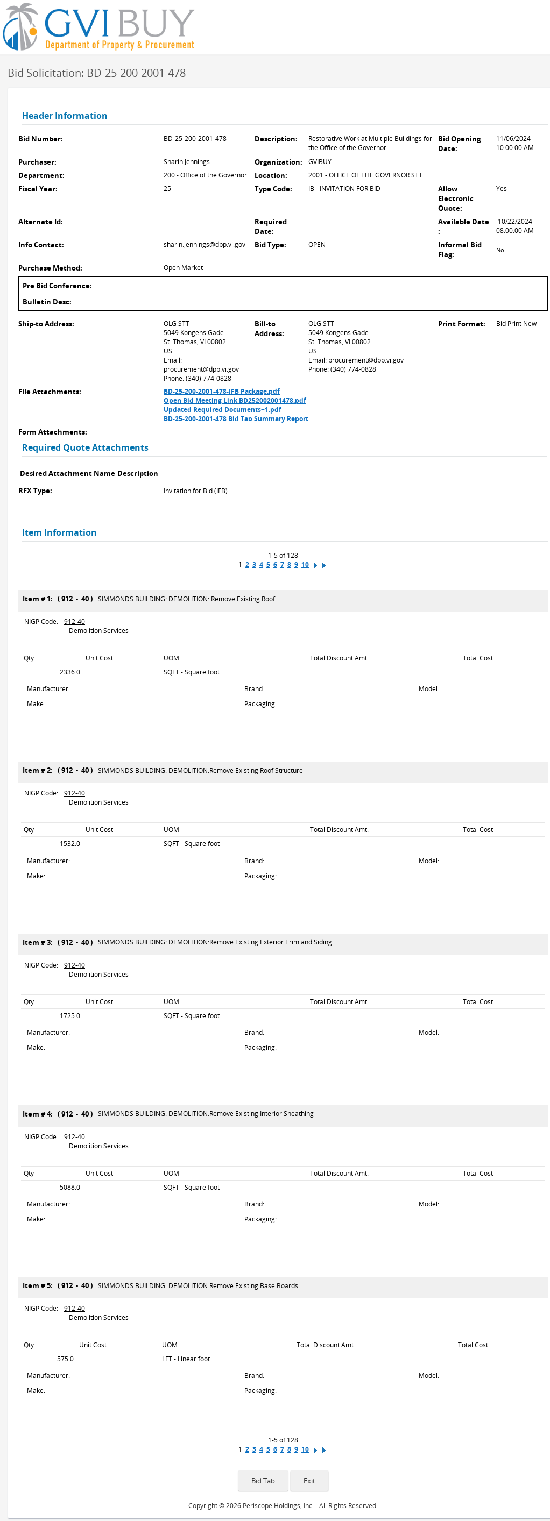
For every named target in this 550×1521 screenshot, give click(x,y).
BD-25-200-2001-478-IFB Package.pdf (222, 391)
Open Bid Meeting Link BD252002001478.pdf (235, 400)
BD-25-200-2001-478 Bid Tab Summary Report (236, 418)
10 (305, 564)
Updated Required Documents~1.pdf (222, 409)
